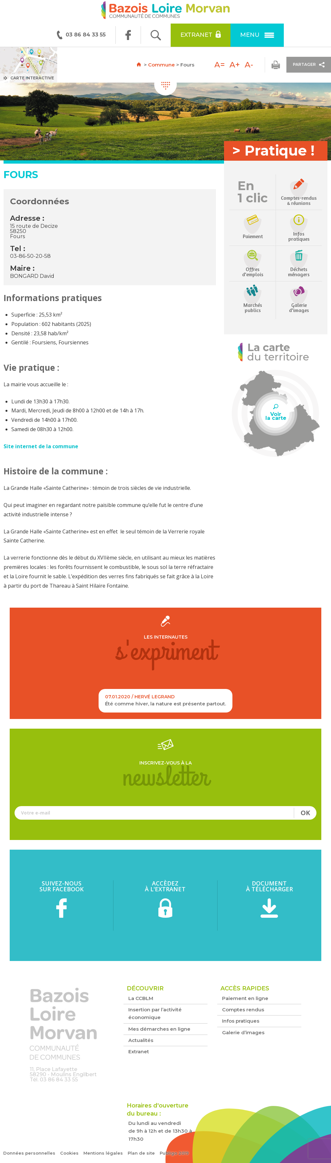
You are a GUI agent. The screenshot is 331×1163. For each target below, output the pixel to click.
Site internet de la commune (41, 446)
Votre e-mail (165, 813)
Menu (257, 34)
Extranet (200, 34)
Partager (309, 64)
